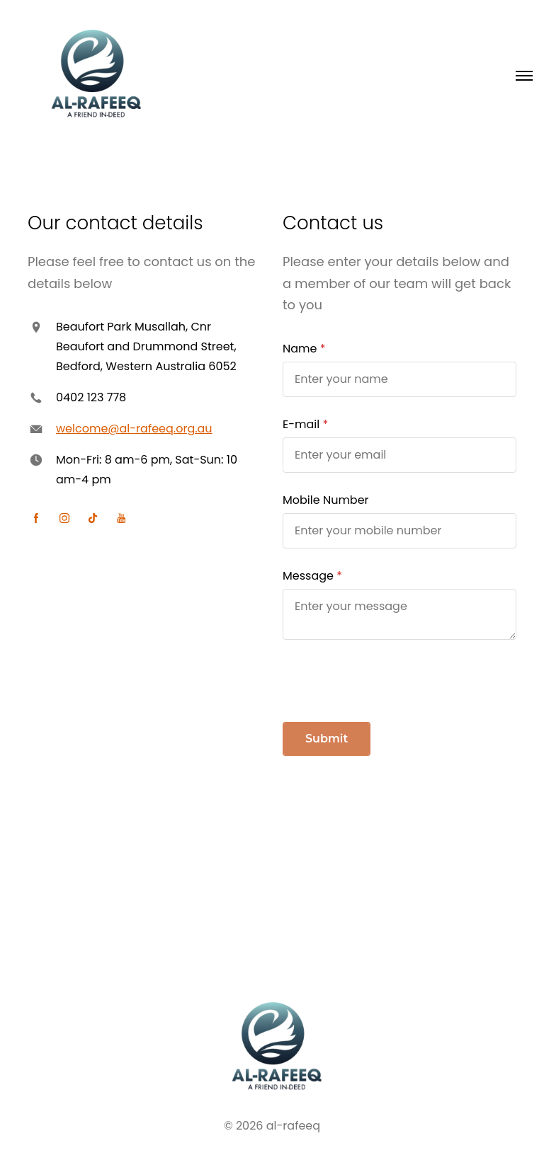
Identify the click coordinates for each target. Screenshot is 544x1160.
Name (300, 348)
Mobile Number (326, 500)
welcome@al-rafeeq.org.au (134, 428)
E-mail (301, 424)
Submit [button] (326, 738)
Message (308, 576)
